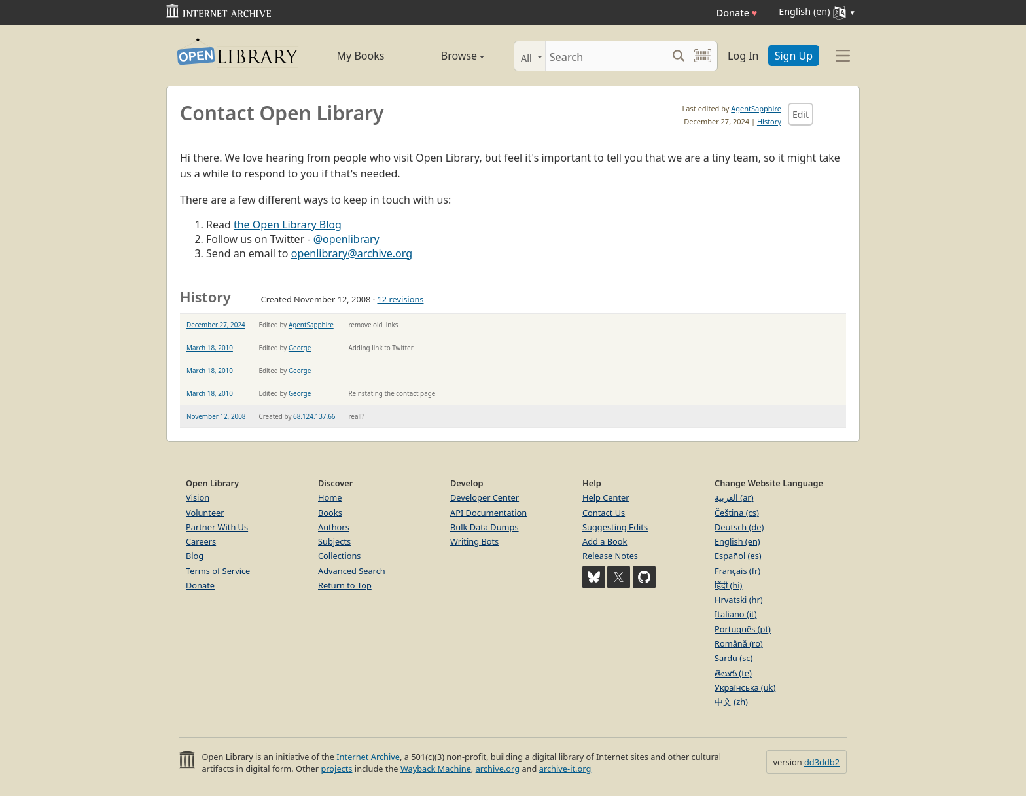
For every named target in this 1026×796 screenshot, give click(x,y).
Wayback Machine (435, 768)
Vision (197, 497)
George (300, 347)
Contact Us (603, 512)
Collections (339, 556)
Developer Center (484, 497)
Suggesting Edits (615, 527)
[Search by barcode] (703, 56)
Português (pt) (743, 629)
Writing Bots (474, 541)
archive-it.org (565, 768)
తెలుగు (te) (733, 673)
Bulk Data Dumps (484, 527)
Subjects (334, 541)
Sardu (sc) (733, 658)
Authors (333, 527)
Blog (194, 556)
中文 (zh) (731, 702)
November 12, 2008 (216, 416)
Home (330, 497)
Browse (448, 55)
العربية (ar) (734, 497)
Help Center (605, 497)
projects (336, 768)
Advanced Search (351, 571)
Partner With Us (217, 527)
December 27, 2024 (215, 324)
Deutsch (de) (739, 527)
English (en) (737, 541)
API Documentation (488, 512)
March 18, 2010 (209, 347)
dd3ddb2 (822, 762)
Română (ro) (739, 643)
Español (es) (738, 556)
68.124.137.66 (314, 416)
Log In (743, 55)
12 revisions (400, 299)
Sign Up (794, 55)
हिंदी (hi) (728, 585)
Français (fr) (737, 571)
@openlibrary (346, 239)
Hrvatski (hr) (739, 600)
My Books (361, 55)
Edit (800, 114)
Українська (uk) (745, 687)
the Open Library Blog (288, 224)
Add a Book (604, 541)
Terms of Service (218, 571)
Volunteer (205, 512)
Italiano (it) (736, 614)
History (769, 121)
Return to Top (345, 585)
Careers (201, 541)
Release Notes (610, 556)
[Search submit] (678, 56)
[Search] (606, 56)
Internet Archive (368, 757)
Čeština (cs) (737, 512)
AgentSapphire (756, 108)
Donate (737, 13)
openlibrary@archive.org (351, 253)
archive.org (498, 768)
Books (330, 512)
